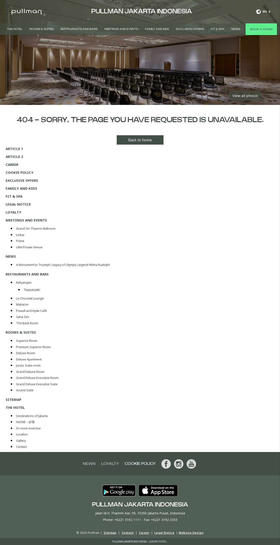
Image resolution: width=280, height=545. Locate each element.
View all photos (245, 95)
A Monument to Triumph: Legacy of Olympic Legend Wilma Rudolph (63, 265)
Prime (20, 241)
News (235, 29)
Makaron (22, 304)
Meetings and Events (121, 29)
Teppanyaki (32, 290)
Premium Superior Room (33, 347)
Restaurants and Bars (79, 29)
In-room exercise (28, 428)
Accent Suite (24, 390)
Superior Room (27, 341)
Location (22, 434)
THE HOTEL (14, 29)
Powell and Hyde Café (31, 311)
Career (12, 164)
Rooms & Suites (41, 29)
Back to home (140, 139)
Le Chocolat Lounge (30, 298)
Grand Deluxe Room (30, 372)
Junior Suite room (28, 365)
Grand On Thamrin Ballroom (35, 229)
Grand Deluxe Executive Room (37, 378)
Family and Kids (157, 29)
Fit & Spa (217, 29)
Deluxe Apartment (29, 359)
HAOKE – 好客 (25, 422)
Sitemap (13, 399)
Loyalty (13, 212)
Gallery (21, 441)
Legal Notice (18, 204)
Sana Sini (22, 317)
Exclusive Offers (190, 29)
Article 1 (14, 148)
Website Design (191, 533)
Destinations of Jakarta (32, 416)
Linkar (20, 235)
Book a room (261, 29)
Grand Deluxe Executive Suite (37, 384)
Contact (21, 447)
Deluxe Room (26, 353)
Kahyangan (24, 283)
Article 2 (14, 156)
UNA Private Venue (29, 247)
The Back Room (27, 323)
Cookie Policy (19, 172)
